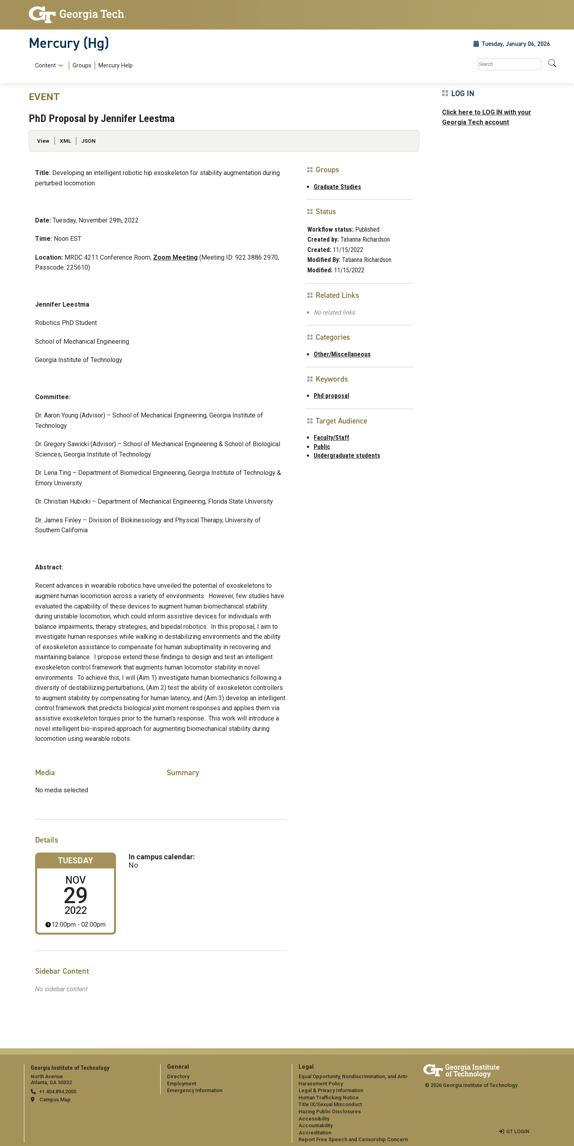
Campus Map (55, 1100)
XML (65, 141)
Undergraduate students (347, 455)
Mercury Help (115, 65)
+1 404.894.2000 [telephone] (57, 1092)
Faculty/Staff (331, 437)
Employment (181, 1084)
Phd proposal (331, 396)
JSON (88, 141)
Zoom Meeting (175, 257)
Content (45, 66)
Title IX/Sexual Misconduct (330, 1104)
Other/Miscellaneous (342, 354)
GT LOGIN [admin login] (517, 1131)
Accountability (315, 1125)
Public (322, 447)
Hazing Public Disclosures (330, 1111)
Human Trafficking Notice (329, 1098)
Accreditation (315, 1133)
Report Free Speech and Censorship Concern (353, 1139)
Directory (178, 1076)
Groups (82, 65)
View (43, 141)
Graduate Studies (337, 187)
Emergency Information (194, 1090)
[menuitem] (82, 65)
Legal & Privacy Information (331, 1090)
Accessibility (314, 1119)
